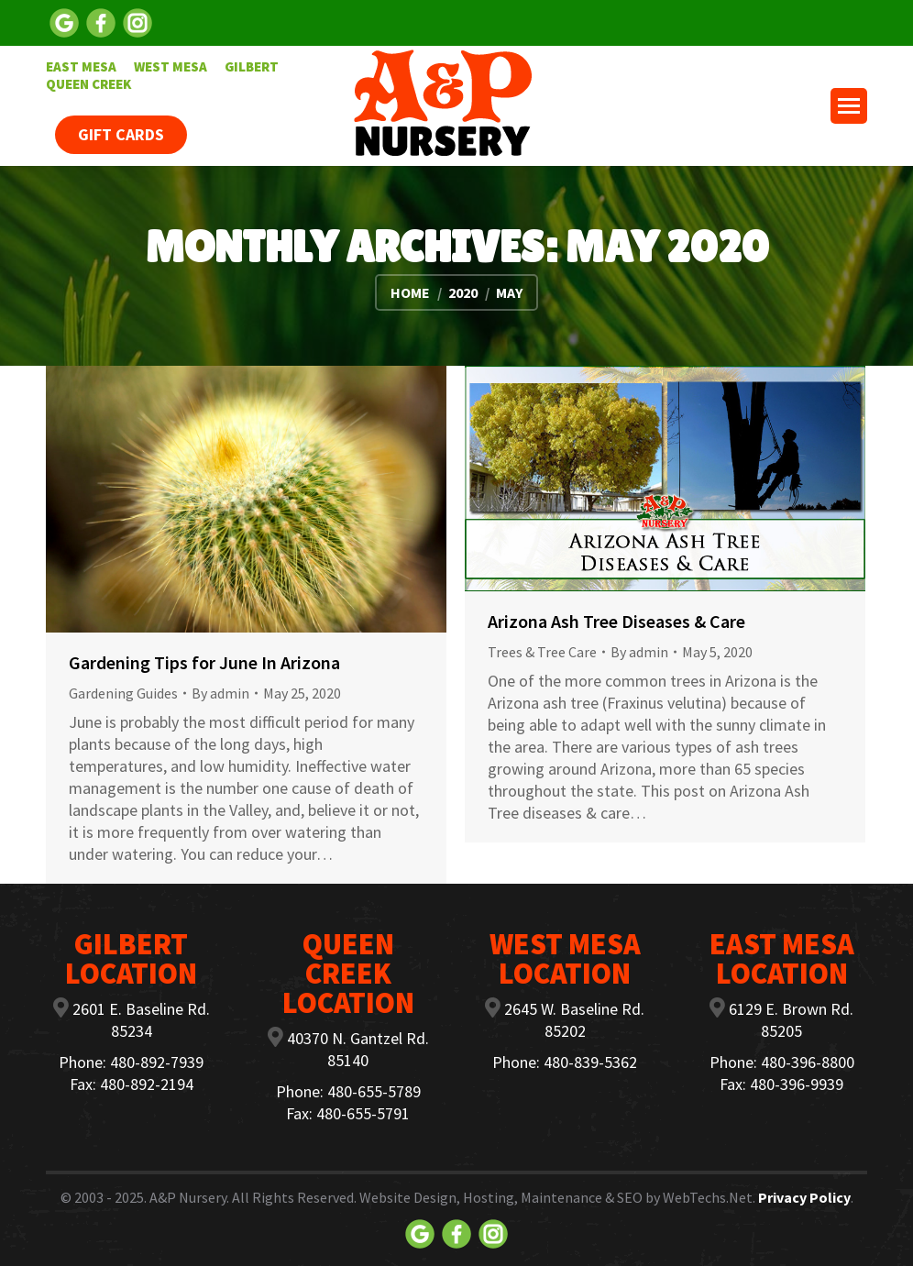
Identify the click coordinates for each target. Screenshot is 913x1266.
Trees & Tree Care (542, 652)
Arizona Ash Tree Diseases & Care (616, 621)
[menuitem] (81, 66)
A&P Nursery (187, 1197)
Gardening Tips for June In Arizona (204, 662)
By (220, 693)
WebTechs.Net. (709, 1197)
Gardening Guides (123, 693)
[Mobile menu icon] (848, 106)
